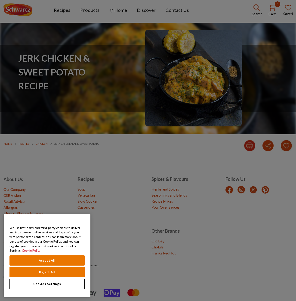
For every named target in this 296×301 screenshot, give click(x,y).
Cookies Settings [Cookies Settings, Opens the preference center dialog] (47, 284)
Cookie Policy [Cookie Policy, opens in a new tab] (31, 250)
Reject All (47, 272)
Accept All (47, 260)
